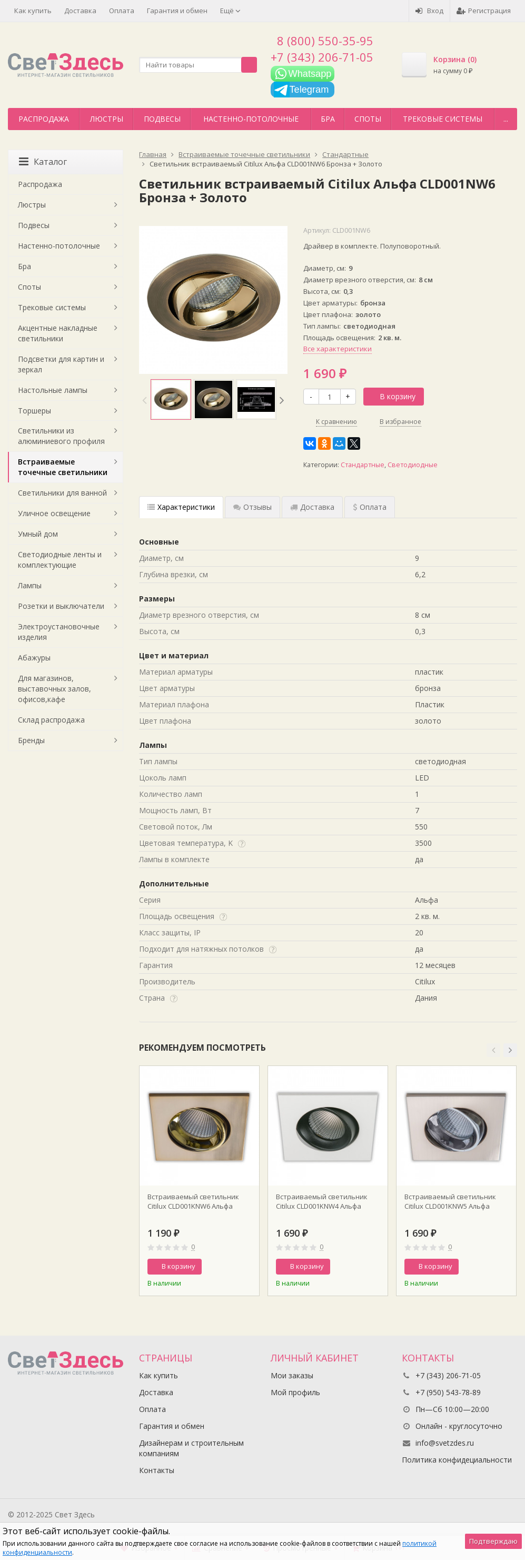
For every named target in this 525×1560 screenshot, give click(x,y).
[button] (493, 1050)
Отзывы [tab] (252, 507)
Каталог (43, 161)
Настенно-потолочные (251, 119)
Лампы (30, 585)
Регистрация (484, 10)
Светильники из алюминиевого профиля (61, 436)
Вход (429, 10)
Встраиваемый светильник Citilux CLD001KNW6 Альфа (193, 1201)
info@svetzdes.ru (444, 1443)
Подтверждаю (493, 1541)
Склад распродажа (51, 720)
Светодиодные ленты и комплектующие (60, 559)
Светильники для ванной (62, 493)
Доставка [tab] (312, 507)
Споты (367, 119)
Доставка (80, 10)
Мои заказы (292, 1375)
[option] (171, 399)
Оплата (121, 10)
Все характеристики (337, 348)
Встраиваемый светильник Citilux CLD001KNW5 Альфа (450, 1201)
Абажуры (34, 658)
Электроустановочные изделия (59, 631)
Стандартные (362, 464)
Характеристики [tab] (181, 507)
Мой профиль (295, 1392)
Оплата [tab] (370, 507)
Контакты (156, 1470)
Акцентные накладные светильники (57, 333)
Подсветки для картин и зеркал (61, 364)
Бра (328, 119)
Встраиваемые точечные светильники (62, 467)
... (505, 119)
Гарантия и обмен (177, 10)
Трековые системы (442, 119)
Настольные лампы (52, 390)
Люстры (106, 119)
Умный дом (38, 534)
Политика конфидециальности (457, 1460)
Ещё (230, 10)
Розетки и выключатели (61, 606)
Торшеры (34, 411)
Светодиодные (413, 464)
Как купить (33, 10)
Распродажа (43, 119)
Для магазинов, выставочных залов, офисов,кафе (54, 688)
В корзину (391, 396)
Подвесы (162, 119)
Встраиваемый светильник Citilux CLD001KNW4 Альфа (322, 1201)
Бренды (31, 740)
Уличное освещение (54, 513)
